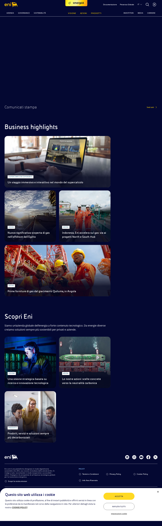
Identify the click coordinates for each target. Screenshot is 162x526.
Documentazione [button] (110, 5)
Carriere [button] (151, 13)
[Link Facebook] (148, 457)
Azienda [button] (10, 13)
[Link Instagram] (134, 457)
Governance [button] (24, 13)
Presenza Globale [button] (127, 5)
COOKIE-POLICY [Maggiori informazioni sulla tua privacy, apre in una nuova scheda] (20, 507)
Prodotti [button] (96, 13)
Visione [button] (72, 13)
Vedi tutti (150, 107)
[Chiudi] (158, 492)
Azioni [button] (83, 13)
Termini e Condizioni (90, 474)
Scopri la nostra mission (17, 481)
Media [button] (140, 13)
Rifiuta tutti (119, 507)
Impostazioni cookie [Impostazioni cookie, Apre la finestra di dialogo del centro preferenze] (119, 514)
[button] (11, 4)
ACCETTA (119, 496)
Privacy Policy (115, 474)
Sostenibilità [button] (40, 13)
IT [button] (138, 4)
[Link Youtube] (141, 457)
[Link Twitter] (155, 457)
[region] (81, 507)
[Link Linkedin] (127, 457)
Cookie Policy (142, 474)
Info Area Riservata (90, 480)
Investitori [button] (129, 13)
